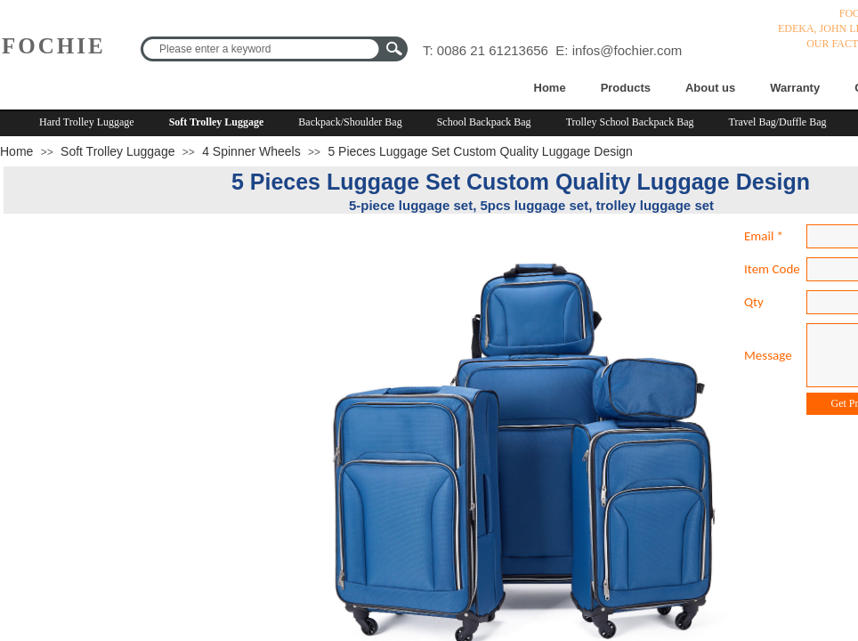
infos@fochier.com (627, 50)
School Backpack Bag (484, 122)
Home (550, 87)
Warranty (795, 87)
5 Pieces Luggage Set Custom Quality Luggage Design (480, 151)
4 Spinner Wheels (251, 151)
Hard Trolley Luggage (86, 122)
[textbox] (262, 49)
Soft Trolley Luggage (216, 122)
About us (710, 87)
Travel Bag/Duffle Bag (778, 122)
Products (626, 87)
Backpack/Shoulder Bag (349, 122)
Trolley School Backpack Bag (630, 122)
